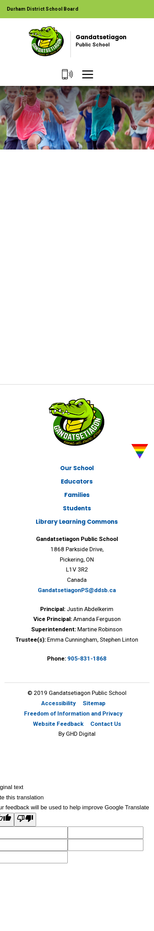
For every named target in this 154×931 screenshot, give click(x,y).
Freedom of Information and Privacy (73, 713)
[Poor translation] (25, 820)
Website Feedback (58, 723)
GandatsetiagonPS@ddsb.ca (77, 590)
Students (77, 508)
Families (77, 495)
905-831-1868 (87, 658)
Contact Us (105, 723)
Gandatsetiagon (101, 40)
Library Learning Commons (77, 522)
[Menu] (87, 74)
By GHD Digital (77, 733)
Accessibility (58, 703)
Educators (77, 481)
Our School (77, 468)
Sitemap (94, 703)
